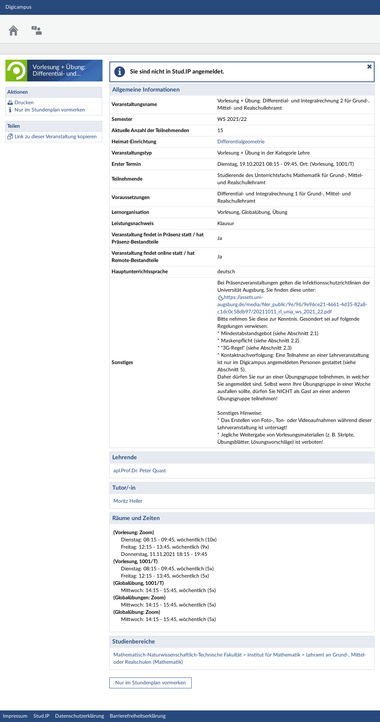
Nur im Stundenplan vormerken (49, 110)
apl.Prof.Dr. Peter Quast (139, 470)
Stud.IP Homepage (352, 24)
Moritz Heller (127, 501)
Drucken (24, 102)
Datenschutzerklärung (79, 716)
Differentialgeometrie (240, 141)
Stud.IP (41, 716)
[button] (369, 66)
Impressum (15, 716)
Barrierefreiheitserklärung (138, 716)
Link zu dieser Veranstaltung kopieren (55, 136)
